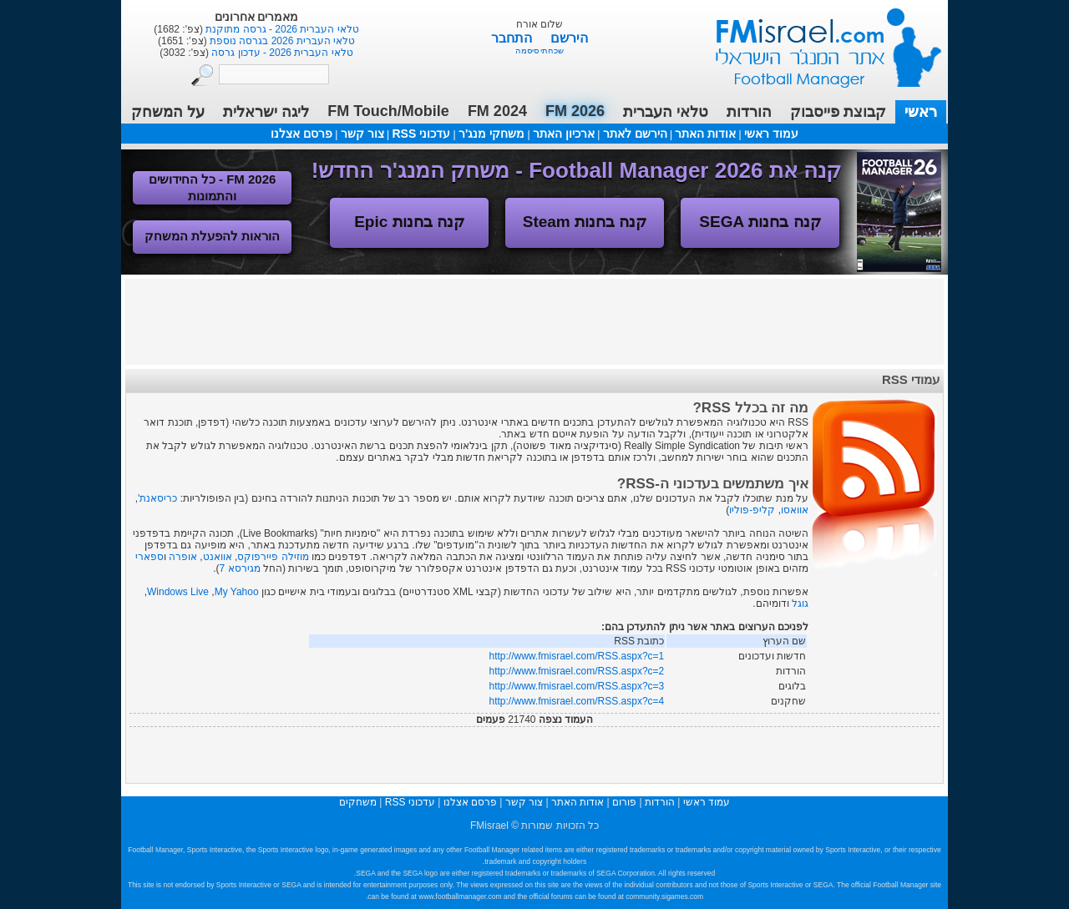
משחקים (358, 802)
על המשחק (168, 112)
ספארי (149, 557)
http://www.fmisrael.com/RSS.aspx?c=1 (577, 656)
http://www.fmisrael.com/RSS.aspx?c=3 (577, 686)
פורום (624, 802)
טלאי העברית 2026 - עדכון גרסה (281, 52)
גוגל (800, 603)
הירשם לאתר (635, 133)
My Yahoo (237, 592)
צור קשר (362, 133)
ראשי (920, 112)
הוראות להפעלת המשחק (212, 236)
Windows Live (178, 592)
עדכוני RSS (421, 133)
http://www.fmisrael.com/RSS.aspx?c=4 (577, 701)
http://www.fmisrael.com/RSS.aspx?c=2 (577, 671)
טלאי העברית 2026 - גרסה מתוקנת (281, 29)
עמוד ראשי (817, 41)
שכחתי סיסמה (540, 50)
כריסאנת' (157, 498)
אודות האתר (705, 133)
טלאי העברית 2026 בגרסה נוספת (281, 41)
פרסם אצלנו (301, 133)
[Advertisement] (534, 320)
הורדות (749, 112)
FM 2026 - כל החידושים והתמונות (212, 187)
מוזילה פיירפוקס (272, 557)
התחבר (513, 38)
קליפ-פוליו (752, 510)
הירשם (569, 38)
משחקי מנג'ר (491, 133)
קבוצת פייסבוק (838, 112)
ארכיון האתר (564, 133)
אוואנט (217, 557)
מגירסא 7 (240, 568)
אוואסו (794, 510)
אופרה (183, 557)
